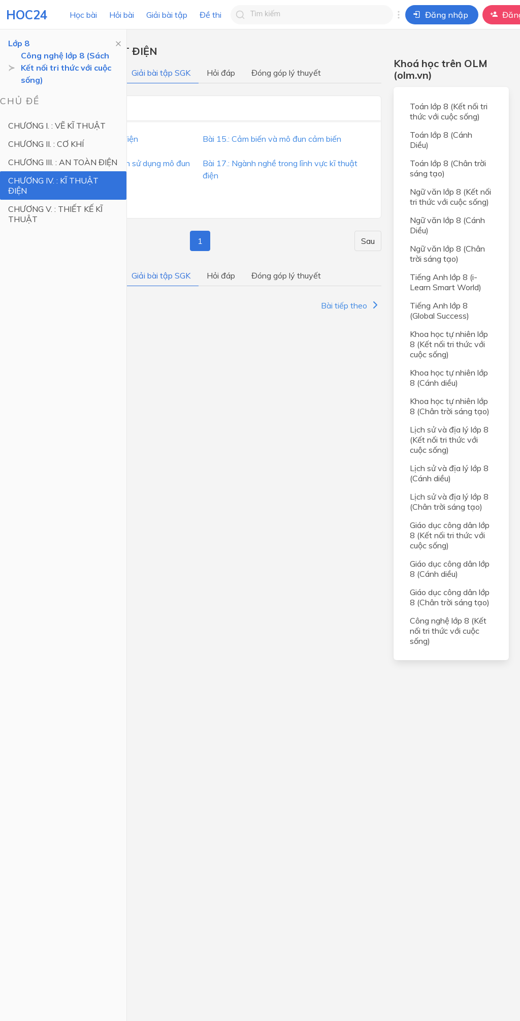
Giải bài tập (166, 15)
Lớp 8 (18, 43)
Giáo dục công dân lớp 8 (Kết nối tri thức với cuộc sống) (450, 535)
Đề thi (210, 15)
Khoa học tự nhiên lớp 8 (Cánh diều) (449, 377)
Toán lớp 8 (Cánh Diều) (441, 140)
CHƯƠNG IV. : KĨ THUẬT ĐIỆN (53, 185)
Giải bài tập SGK (161, 73)
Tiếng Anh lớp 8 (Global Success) (439, 310)
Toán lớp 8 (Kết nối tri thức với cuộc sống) (449, 111)
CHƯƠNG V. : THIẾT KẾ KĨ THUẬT (55, 214)
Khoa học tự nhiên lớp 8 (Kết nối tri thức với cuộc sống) (449, 344)
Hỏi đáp (221, 73)
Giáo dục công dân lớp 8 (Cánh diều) (450, 569)
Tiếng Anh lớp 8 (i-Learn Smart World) (445, 282)
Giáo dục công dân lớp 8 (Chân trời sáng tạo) (450, 597)
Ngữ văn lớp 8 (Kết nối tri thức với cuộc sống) (450, 197)
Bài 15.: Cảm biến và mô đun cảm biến (272, 139)
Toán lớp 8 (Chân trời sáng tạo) (448, 168)
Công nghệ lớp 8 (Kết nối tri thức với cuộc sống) (448, 630)
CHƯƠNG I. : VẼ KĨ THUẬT (57, 125)
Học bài (83, 15)
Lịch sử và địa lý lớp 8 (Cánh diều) (449, 473)
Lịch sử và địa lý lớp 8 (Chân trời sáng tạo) (449, 501)
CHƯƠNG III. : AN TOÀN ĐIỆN (62, 162)
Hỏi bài (121, 15)
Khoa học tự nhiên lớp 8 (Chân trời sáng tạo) (450, 406)
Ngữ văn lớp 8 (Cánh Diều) (447, 225)
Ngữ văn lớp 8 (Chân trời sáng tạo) (447, 253)
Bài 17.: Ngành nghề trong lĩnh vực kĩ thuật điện (280, 169)
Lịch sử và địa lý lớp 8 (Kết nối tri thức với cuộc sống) (449, 439)
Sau (368, 241)
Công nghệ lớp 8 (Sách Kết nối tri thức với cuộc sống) (66, 67)
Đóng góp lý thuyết (286, 73)
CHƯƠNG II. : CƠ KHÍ (46, 144)
